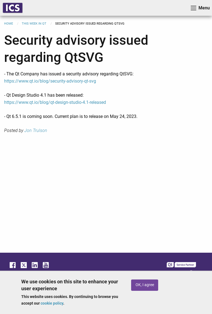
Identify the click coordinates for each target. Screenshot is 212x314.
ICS (12, 8)
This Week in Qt (34, 23)
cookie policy (52, 303)
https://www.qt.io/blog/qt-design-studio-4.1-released (55, 102)
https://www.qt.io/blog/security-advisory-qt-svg (50, 81)
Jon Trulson (35, 130)
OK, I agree (145, 285)
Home (8, 23)
